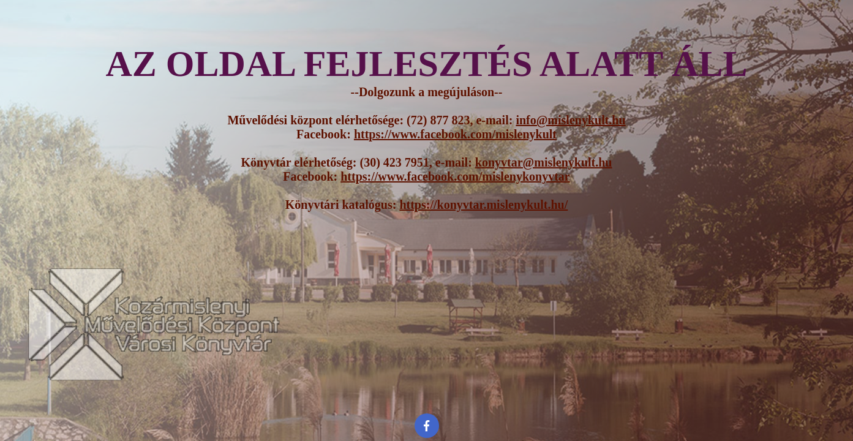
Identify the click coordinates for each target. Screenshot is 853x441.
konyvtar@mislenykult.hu (543, 162)
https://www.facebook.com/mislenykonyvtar (454, 176)
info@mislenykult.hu (570, 120)
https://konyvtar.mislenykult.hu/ (483, 204)
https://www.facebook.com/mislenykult (455, 134)
